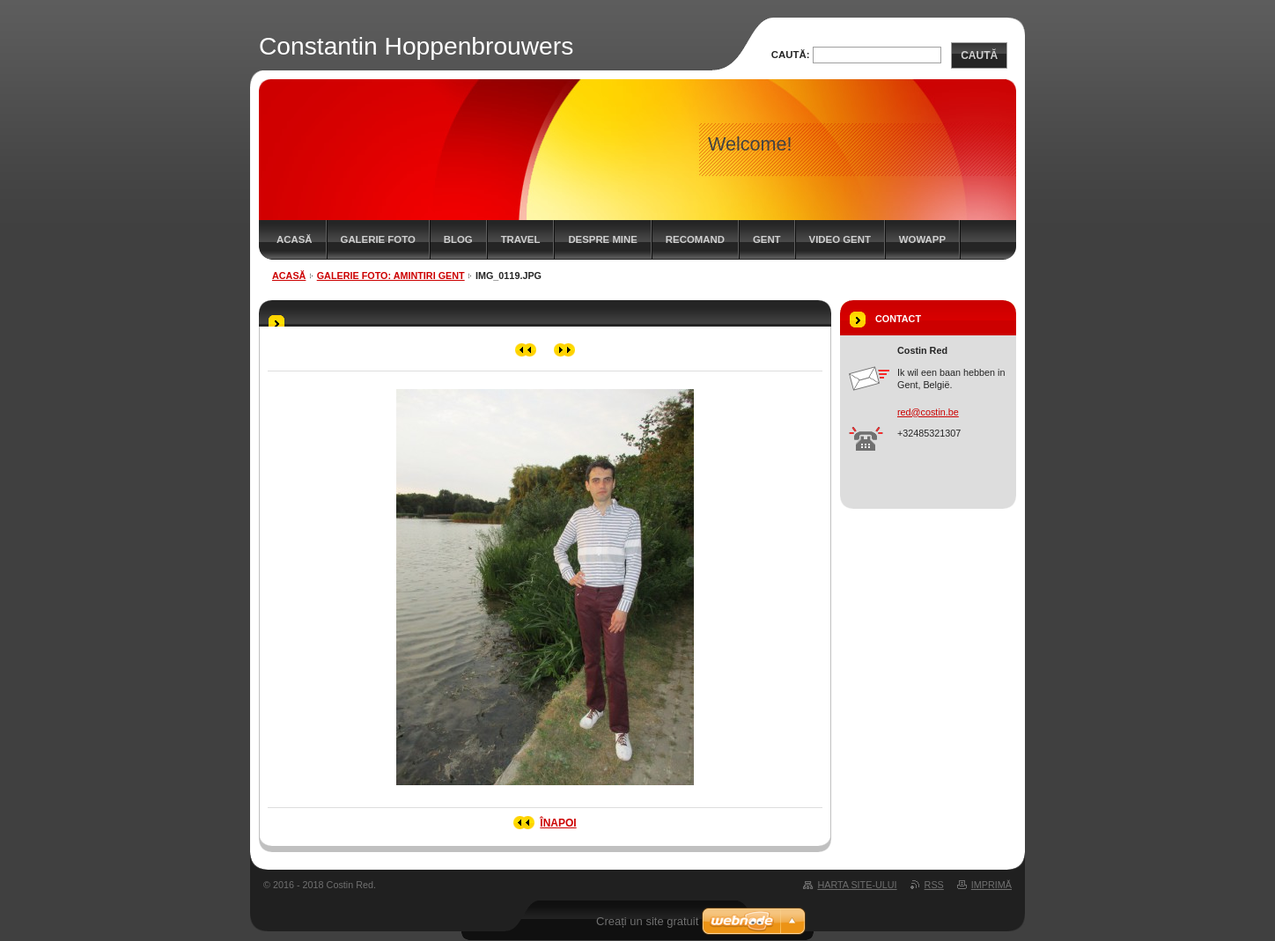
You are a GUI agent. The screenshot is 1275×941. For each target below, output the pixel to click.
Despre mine (602, 239)
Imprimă (991, 884)
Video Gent (840, 239)
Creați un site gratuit (647, 921)
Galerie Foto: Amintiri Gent (391, 275)
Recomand (695, 239)
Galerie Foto (378, 239)
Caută (979, 55)
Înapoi (558, 823)
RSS (934, 884)
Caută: (790, 54)
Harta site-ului (856, 884)
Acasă (294, 239)
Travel (521, 239)
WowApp (922, 239)
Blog (458, 239)
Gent (767, 239)
